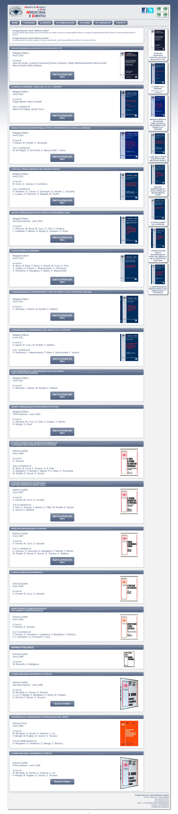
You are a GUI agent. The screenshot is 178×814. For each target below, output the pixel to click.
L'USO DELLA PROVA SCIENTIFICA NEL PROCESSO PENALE (158, 158)
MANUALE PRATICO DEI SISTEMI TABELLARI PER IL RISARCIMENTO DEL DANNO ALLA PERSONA (158, 123)
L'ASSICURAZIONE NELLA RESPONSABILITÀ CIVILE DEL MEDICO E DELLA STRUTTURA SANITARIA (158, 255)
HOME (15, 23)
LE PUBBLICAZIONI (65, 23)
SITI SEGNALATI (103, 23)
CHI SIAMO (85, 23)
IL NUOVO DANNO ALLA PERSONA (158, 222)
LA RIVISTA (45, 23)
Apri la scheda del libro (62, 75)
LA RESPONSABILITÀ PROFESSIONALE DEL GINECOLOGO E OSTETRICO (158, 289)
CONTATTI (121, 23)
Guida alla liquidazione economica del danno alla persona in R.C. (158, 55)
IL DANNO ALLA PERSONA (158, 88)
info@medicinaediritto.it (160, 807)
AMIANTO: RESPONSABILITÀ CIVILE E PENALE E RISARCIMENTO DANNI (158, 190)
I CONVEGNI (28, 23)
